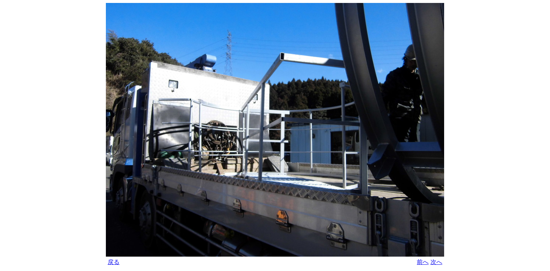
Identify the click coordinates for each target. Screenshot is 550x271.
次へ (436, 262)
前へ (423, 262)
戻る (114, 262)
